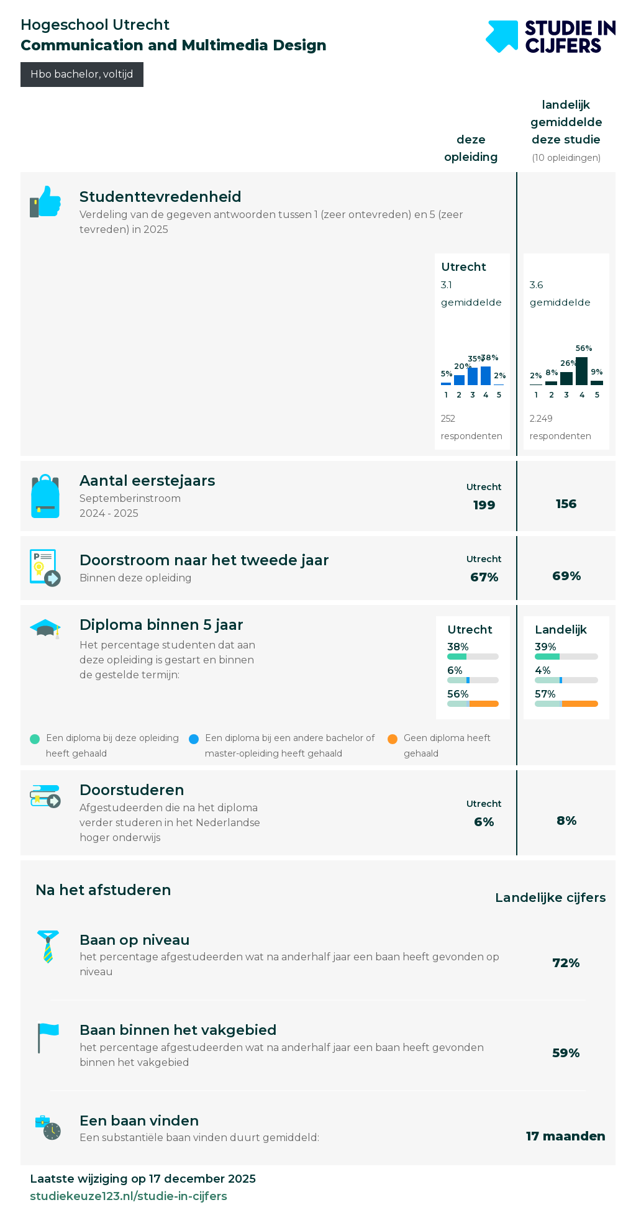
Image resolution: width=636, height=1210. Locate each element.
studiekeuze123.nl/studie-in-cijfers (128, 1196)
